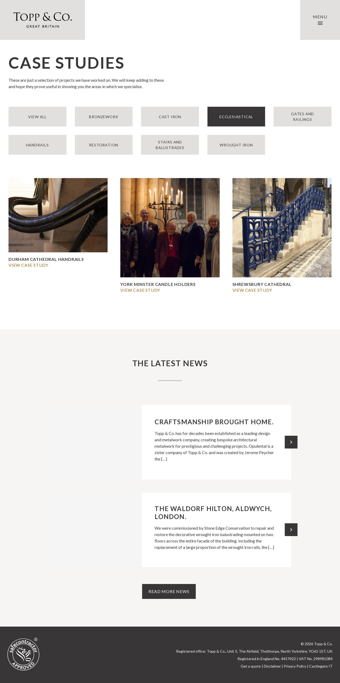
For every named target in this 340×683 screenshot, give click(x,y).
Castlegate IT (321, 666)
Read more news (168, 591)
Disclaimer (272, 666)
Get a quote (251, 666)
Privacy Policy (295, 666)
